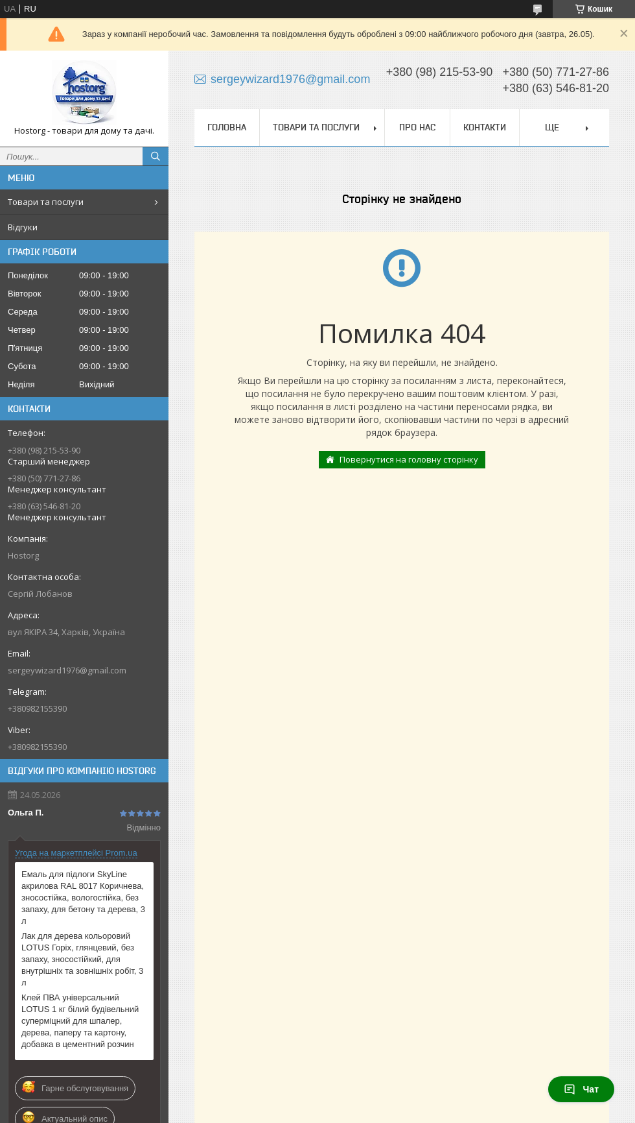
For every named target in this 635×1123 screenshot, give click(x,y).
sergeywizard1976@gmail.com (67, 670)
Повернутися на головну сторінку (409, 459)
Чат (581, 1089)
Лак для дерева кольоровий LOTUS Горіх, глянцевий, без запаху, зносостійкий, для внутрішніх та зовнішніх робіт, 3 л (82, 959)
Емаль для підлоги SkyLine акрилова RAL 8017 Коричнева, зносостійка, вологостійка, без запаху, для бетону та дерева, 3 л (83, 897)
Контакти (484, 127)
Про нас (417, 127)
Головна (226, 127)
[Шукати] (155, 156)
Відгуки (23, 227)
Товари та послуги (46, 202)
